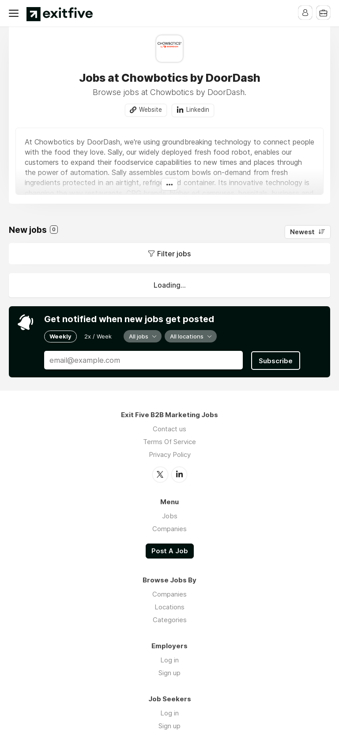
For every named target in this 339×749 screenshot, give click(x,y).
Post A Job (169, 550)
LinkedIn (179, 473)
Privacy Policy (170, 453)
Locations (169, 606)
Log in (169, 659)
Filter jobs (174, 253)
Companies (169, 527)
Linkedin (198, 110)
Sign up (169, 672)
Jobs (169, 514)
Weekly (60, 336)
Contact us (169, 428)
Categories (170, 619)
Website (150, 110)
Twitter (160, 473)
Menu (15, 13)
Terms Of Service (169, 441)
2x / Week (98, 336)
